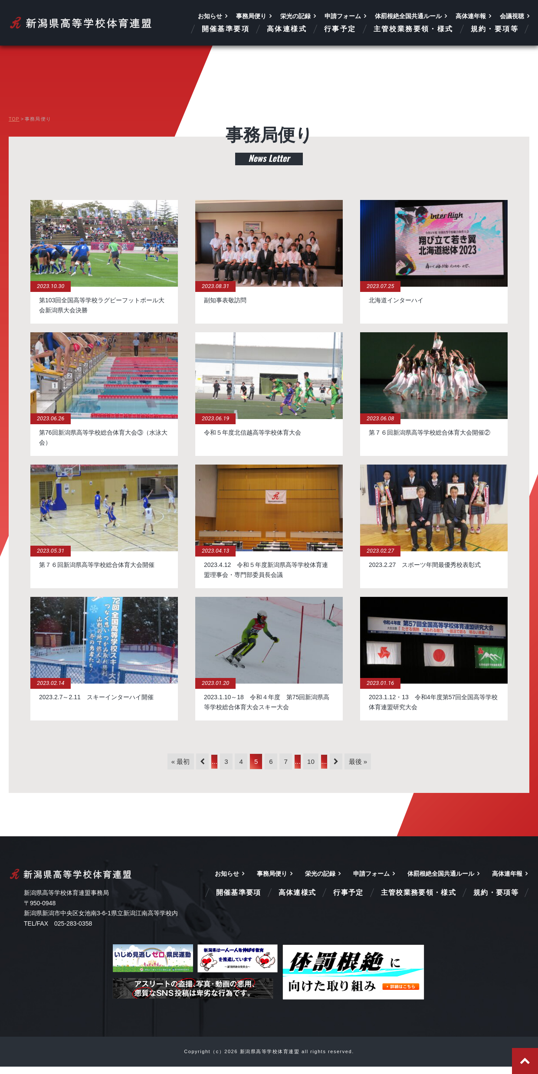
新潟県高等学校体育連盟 (81, 23)
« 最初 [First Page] (155, 767)
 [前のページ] (183, 767)
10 (324, 767)
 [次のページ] (354, 767)
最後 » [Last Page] (383, 767)
